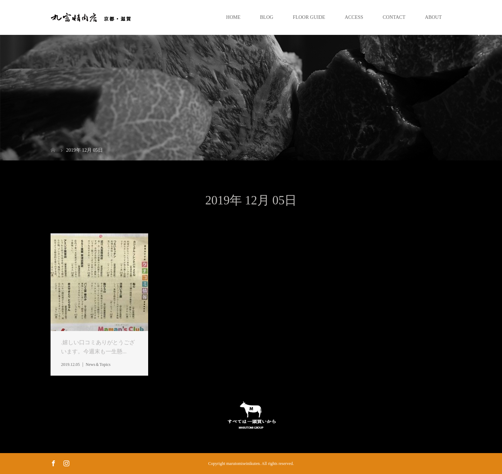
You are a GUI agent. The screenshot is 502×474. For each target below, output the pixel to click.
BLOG (266, 17)
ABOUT (433, 17)
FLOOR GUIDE (309, 17)
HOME (233, 17)
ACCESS (354, 17)
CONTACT (394, 17)
